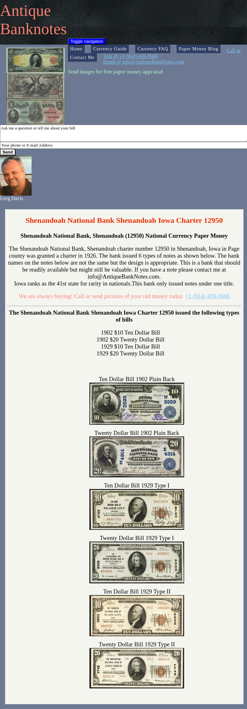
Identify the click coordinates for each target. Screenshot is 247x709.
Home (76, 48)
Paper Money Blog (198, 48)
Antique (25, 10)
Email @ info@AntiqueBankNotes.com (143, 62)
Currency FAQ (152, 48)
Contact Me (82, 57)
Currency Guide (110, 48)
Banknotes (33, 29)
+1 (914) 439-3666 (207, 296)
